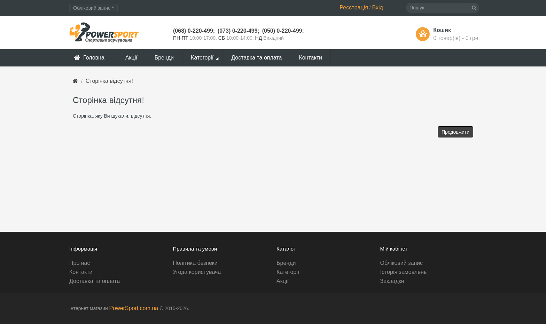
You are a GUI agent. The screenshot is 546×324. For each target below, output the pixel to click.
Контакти (81, 272)
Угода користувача (197, 272)
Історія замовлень (403, 272)
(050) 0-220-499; (283, 31)
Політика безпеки (195, 263)
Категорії (287, 272)
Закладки (392, 281)
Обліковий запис (401, 263)
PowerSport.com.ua (134, 308)
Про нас (79, 263)
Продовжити (455, 132)
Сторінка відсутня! (109, 81)
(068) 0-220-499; (194, 31)
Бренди (286, 263)
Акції (282, 281)
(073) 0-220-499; (238, 31)
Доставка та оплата (94, 281)
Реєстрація (354, 7)
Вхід (377, 7)
